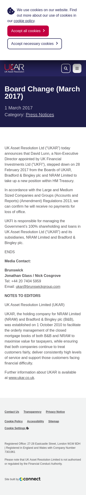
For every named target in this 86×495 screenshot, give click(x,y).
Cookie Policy (14, 421)
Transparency (33, 411)
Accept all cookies (26, 31)
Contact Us (12, 411)
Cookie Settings (17, 428)
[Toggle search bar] (65, 68)
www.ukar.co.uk (21, 378)
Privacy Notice (55, 411)
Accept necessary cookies (32, 44)
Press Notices (40, 114)
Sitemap (53, 421)
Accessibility (35, 421)
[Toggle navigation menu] (77, 68)
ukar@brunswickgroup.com (38, 287)
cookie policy (24, 21)
